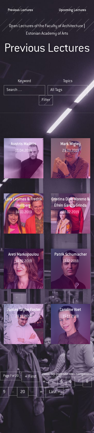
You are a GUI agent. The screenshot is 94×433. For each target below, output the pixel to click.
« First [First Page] (31, 377)
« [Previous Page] (44, 382)
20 (22, 392)
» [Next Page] (41, 392)
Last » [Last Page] (54, 392)
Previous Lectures (20, 10)
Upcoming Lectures (72, 10)
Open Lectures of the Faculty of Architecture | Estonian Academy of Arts (47, 27)
